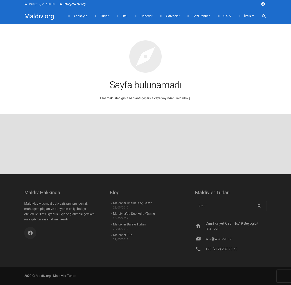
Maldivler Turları (64, 276)
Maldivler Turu (123, 235)
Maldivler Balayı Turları (129, 224)
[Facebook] (263, 4)
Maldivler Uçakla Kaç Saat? (132, 203)
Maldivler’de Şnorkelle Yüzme (134, 214)
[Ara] (263, 16)
